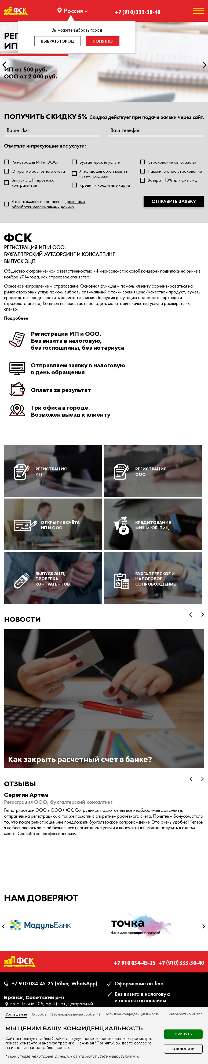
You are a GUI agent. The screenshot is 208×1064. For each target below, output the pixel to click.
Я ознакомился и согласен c (48, 204)
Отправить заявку (174, 201)
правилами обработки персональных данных (48, 204)
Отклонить (183, 1049)
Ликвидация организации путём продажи (103, 174)
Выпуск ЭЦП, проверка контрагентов (33, 182)
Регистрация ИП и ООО (35, 162)
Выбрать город (57, 41)
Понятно (103, 41)
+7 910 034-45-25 (135, 961)
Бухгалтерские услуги (99, 162)
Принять (183, 1034)
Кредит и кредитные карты (104, 185)
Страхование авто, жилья (172, 162)
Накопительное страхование (175, 171)
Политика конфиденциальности (132, 1014)
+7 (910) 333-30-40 (137, 11)
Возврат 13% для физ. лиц (172, 180)
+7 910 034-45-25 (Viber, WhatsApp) (54, 983)
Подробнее (16, 318)
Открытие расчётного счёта (38, 171)
